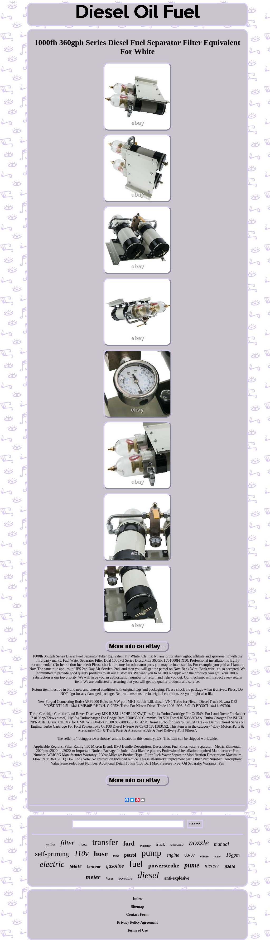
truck (160, 844)
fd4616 (75, 866)
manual (221, 844)
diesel (148, 875)
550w (83, 845)
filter (67, 843)
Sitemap (137, 907)
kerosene (94, 867)
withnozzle (177, 845)
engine (173, 855)
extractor (145, 845)
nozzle (199, 842)
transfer (105, 842)
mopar (217, 856)
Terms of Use (137, 930)
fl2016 (230, 867)
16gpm (233, 855)
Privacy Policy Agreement (137, 922)
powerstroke (163, 865)
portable (125, 878)
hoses (110, 878)
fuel (136, 864)
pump (151, 853)
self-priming (52, 854)
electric (52, 864)
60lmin (204, 856)
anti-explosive (176, 878)
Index (137, 899)
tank (116, 856)
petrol (130, 855)
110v (81, 853)
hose (101, 854)
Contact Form (137, 915)
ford (128, 843)
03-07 (190, 855)
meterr (212, 865)
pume (191, 865)
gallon (50, 845)
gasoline (115, 866)
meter (93, 877)
